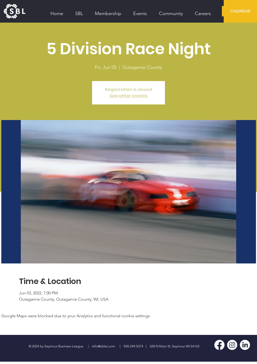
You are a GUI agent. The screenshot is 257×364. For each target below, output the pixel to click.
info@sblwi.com (103, 346)
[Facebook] (219, 345)
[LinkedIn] (245, 345)
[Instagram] (232, 345)
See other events (128, 96)
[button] (79, 11)
